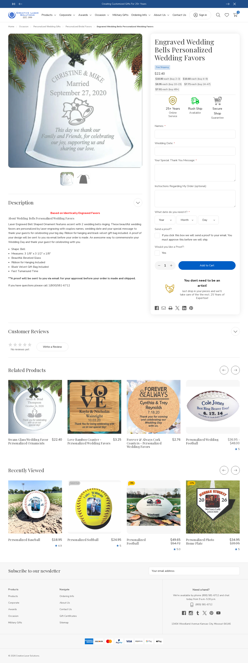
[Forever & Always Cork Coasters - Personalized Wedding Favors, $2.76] (153, 407)
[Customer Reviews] (124, 331)
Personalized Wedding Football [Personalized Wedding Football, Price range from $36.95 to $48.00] (202, 441)
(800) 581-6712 (210, 595)
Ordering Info (67, 596)
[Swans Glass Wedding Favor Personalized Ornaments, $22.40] (35, 407)
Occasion (13, 616)
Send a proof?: (164, 229)
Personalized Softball (83, 540)
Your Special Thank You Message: (176, 160)
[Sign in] (200, 15)
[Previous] (20, 4)
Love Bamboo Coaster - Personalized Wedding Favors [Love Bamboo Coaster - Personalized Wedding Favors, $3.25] (89, 441)
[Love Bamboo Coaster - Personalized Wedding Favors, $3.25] (94, 407)
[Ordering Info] (139, 15)
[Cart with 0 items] (235, 15)
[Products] (47, 15)
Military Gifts (15, 622)
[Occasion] (100, 15)
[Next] (227, 4)
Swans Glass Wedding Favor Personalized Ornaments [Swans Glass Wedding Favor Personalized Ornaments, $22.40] (28, 441)
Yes (164, 253)
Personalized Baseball (24, 540)
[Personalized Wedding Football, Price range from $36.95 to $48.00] (213, 407)
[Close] (234, 4)
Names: (160, 126)
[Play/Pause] (13, 4)
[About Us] (160, 15)
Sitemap (64, 622)
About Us (65, 602)
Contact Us (66, 609)
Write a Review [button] (52, 347)
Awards (12, 609)
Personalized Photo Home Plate (200, 541)
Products (13, 596)
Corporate (13, 602)
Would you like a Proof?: (170, 247)
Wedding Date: (165, 143)
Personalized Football (136, 541)
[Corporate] (65, 15)
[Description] (75, 202)
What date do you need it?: (172, 212)
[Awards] (83, 15)
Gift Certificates (68, 616)
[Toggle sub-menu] (55, 15)
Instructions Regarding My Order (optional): (181, 186)
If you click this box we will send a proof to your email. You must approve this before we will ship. (197, 237)
